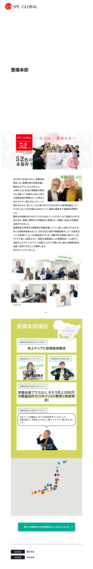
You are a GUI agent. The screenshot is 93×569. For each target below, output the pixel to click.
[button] (79, 283)
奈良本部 (30, 557)
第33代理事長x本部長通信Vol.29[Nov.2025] (46, 526)
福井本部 (30, 551)
